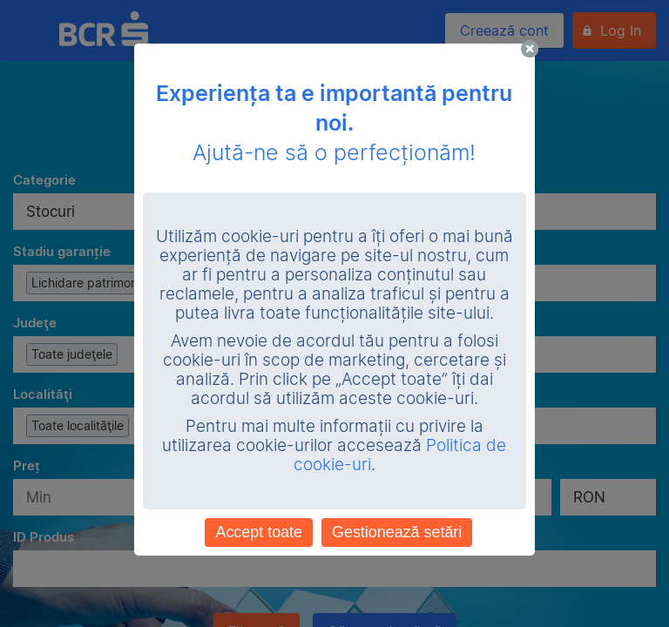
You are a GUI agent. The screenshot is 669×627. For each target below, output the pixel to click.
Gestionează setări (397, 532)
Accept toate (258, 532)
